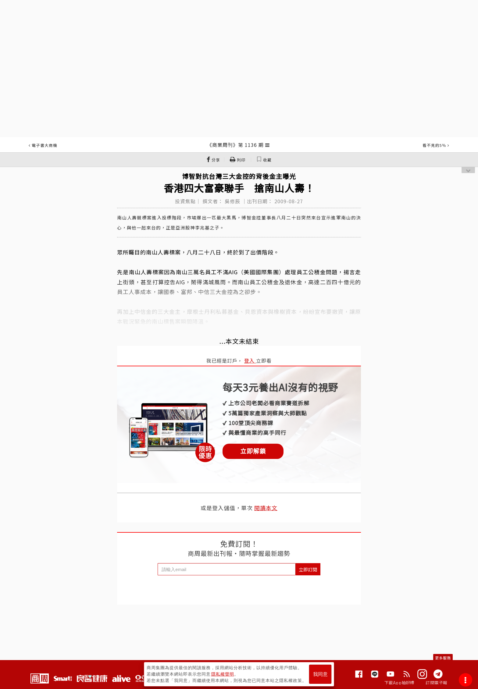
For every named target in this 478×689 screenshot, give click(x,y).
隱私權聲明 (222, 674)
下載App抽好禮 (399, 683)
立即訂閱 (308, 569)
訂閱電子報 (436, 683)
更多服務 (443, 657)
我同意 (320, 674)
